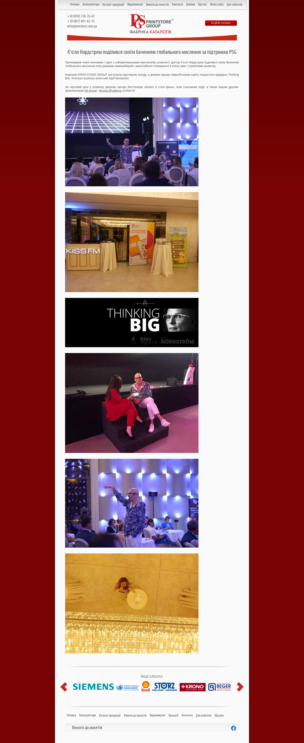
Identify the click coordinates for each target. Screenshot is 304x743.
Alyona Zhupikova (110, 90)
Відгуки (219, 716)
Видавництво (135, 4)
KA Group (90, 90)
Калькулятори (91, 4)
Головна (74, 4)
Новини (190, 4)
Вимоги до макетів (157, 5)
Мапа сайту (217, 4)
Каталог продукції (113, 5)
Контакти (177, 4)
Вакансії (173, 716)
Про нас (202, 4)
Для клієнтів (234, 5)
